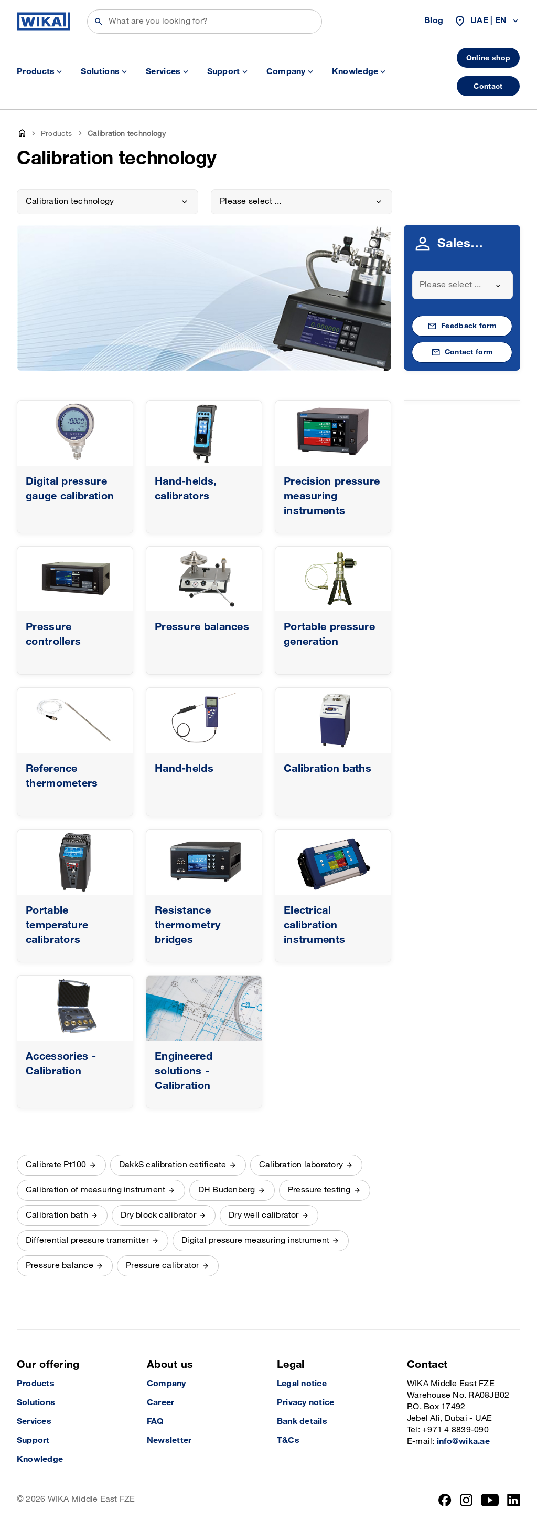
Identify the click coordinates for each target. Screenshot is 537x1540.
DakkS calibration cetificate (173, 1165)
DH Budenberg (226, 1190)
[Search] (205, 21)
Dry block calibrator (158, 1215)
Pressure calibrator (162, 1266)
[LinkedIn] (513, 1500)
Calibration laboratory (301, 1165)
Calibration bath (57, 1215)
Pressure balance (59, 1266)
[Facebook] (445, 1500)
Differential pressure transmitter (87, 1240)
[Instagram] (466, 1500)
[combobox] (462, 285)
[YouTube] (490, 1500)
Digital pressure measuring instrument (255, 1240)
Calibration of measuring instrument (95, 1190)
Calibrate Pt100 (56, 1165)
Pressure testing (319, 1190)
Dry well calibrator (264, 1215)
